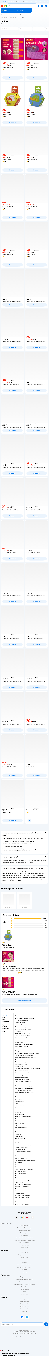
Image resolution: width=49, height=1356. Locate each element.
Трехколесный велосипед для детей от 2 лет (26, 1086)
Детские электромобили (21, 1020)
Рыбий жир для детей (20, 1182)
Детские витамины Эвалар (22, 1180)
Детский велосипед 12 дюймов (23, 1038)
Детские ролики (19, 1110)
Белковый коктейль (20, 1154)
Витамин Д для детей (20, 1173)
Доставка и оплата (24, 1225)
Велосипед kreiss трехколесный (23, 1059)
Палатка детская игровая (21, 1147)
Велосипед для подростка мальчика (24, 1092)
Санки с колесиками (20, 1097)
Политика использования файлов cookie (24, 1240)
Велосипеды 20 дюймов (21, 1046)
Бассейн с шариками (20, 1143)
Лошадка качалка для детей (22, 1051)
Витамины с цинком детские (22, 1195)
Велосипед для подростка (22, 1079)
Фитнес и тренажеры (26, 15)
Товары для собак (24, 1304)
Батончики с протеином (21, 1158)
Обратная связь (24, 1245)
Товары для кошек (24, 1299)
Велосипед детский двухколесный (24, 1044)
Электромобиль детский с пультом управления (27, 1068)
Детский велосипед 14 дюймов (23, 1062)
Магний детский (19, 1193)
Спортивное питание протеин (23, 1151)
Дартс (16, 1125)
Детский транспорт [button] (5, 1014)
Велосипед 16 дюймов (21, 1064)
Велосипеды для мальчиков (22, 1075)
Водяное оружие (19, 1114)
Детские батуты (19, 1112)
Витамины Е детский (20, 1202)
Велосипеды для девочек (21, 1070)
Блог (24, 1291)
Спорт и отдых (12, 15)
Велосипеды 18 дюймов (21, 1077)
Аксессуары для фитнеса (8, 18)
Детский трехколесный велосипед (24, 1018)
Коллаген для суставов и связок (23, 1167)
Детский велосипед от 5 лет (22, 1035)
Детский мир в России (18, 1337)
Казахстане (28, 1337)
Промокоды (24, 1235)
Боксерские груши (20, 1138)
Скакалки (17, 1132)
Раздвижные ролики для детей (23, 1116)
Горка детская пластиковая (22, 1140)
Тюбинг (17, 1103)
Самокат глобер (19, 1024)
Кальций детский (19, 1191)
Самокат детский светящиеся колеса (24, 1055)
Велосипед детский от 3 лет (22, 1033)
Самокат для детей (20, 1022)
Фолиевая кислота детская (22, 1186)
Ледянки (17, 1108)
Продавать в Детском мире (24, 1228)
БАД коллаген (19, 1162)
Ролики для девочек (20, 1119)
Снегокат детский (19, 1101)
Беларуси (34, 1337)
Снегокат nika (18, 1099)
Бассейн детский (19, 1123)
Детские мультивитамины (22, 1204)
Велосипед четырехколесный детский (25, 1057)
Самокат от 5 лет (19, 1040)
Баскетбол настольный (21, 1127)
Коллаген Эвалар (19, 1164)
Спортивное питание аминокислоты (25, 1160)
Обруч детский (19, 1136)
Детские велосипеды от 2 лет (23, 1090)
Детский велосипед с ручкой (23, 1029)
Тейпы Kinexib (7, 945)
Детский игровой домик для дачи (24, 1145)
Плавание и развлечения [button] (5, 1022)
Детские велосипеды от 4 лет (23, 1073)
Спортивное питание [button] (5, 1029)
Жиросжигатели (19, 1156)
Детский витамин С (20, 1199)
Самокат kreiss (19, 1042)
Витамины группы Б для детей (23, 1184)
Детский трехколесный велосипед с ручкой (27, 1053)
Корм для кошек (24, 1301)
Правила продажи (24, 1233)
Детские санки (19, 1094)
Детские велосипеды (20, 1014)
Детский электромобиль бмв (23, 1081)
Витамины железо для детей (22, 1197)
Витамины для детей (20, 1171)
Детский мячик (19, 1129)
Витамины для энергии (21, 1175)
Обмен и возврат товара (24, 1230)
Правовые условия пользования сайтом (24, 1331)
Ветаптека (24, 1311)
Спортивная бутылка (20, 1149)
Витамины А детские (20, 1189)
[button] (20, 10)
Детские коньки (19, 1105)
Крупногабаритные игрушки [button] (7, 1025)
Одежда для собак (24, 1309)
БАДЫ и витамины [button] (7, 1032)
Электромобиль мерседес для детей (24, 1088)
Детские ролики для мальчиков (23, 1121)
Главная (3, 15)
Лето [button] (3, 1019)
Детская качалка (19, 1049)
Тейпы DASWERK (9, 966)
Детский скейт (19, 1031)
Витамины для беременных (22, 1178)
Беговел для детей (20, 1016)
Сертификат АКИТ (24, 1242)
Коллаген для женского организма (24, 1169)
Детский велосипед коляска (22, 1027)
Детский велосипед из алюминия (24, 1084)
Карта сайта (24, 1247)
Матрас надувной (19, 1134)
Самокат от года (19, 1066)
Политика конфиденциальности (24, 1237)
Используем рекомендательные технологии (24, 1333)
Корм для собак (24, 1306)
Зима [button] (3, 1017)
